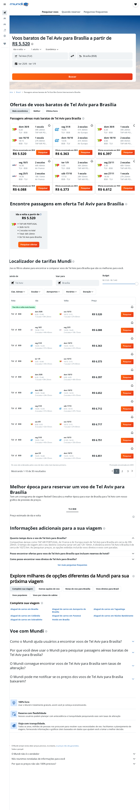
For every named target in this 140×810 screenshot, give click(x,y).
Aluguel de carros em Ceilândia (30, 582)
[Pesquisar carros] (4, 24)
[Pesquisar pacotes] (4, 30)
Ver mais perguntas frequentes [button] (75, 531)
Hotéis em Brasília (64, 588)
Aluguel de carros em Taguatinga (111, 575)
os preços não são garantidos (72, 715)
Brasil (23, 92)
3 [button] (128, 435)
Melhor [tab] (41, 111)
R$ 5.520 (26, 43)
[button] (5, 4)
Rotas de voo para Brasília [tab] (82, 555)
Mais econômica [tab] (25, 111)
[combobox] (57, 49)
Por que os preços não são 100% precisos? (76, 733)
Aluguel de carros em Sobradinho (31, 588)
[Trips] (4, 43)
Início (16, 92)
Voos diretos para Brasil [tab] (112, 555)
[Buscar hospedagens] (4, 18)
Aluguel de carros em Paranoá (69, 582)
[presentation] (37, 44)
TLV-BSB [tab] (75, 472)
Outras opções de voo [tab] (54, 555)
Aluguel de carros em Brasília (29, 575)
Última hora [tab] (56, 111)
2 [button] (122, 435)
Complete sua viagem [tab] (27, 555)
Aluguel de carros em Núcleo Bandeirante (109, 583)
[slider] (136, 283)
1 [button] (116, 435)
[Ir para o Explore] (4, 36)
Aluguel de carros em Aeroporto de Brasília (72, 577)
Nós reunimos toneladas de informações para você (76, 728)
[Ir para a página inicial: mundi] (19, 4)
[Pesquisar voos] (4, 12)
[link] (32, 244)
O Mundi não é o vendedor (76, 723)
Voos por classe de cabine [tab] (50, 561)
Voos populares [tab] (24, 561)
